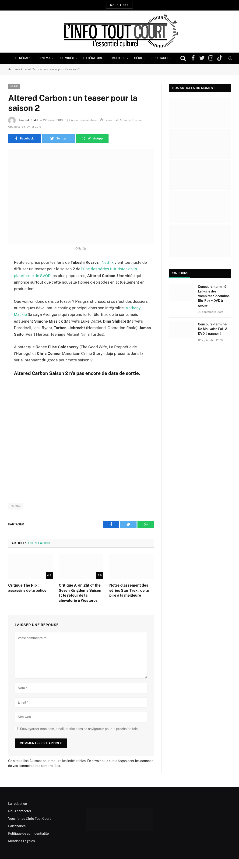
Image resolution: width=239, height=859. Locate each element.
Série (138, 58)
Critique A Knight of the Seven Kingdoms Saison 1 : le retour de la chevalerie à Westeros (80, 593)
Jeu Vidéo (66, 58)
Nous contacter (19, 811)
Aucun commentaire (82, 120)
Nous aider (119, 5)
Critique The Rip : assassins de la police (27, 588)
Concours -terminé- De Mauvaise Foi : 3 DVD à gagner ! (212, 328)
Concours (179, 273)
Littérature (93, 58)
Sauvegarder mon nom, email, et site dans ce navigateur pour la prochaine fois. (79, 729)
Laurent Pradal (28, 120)
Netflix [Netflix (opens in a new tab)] (108, 262)
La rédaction (17, 804)
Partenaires (17, 826)
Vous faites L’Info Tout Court (29, 818)
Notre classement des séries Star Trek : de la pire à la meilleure (129, 590)
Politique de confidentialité (28, 833)
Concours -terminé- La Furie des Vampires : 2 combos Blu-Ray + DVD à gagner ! (213, 296)
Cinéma (45, 58)
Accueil (13, 69)
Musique (119, 58)
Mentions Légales (21, 841)
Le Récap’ (22, 58)
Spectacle (160, 58)
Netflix (16, 506)
